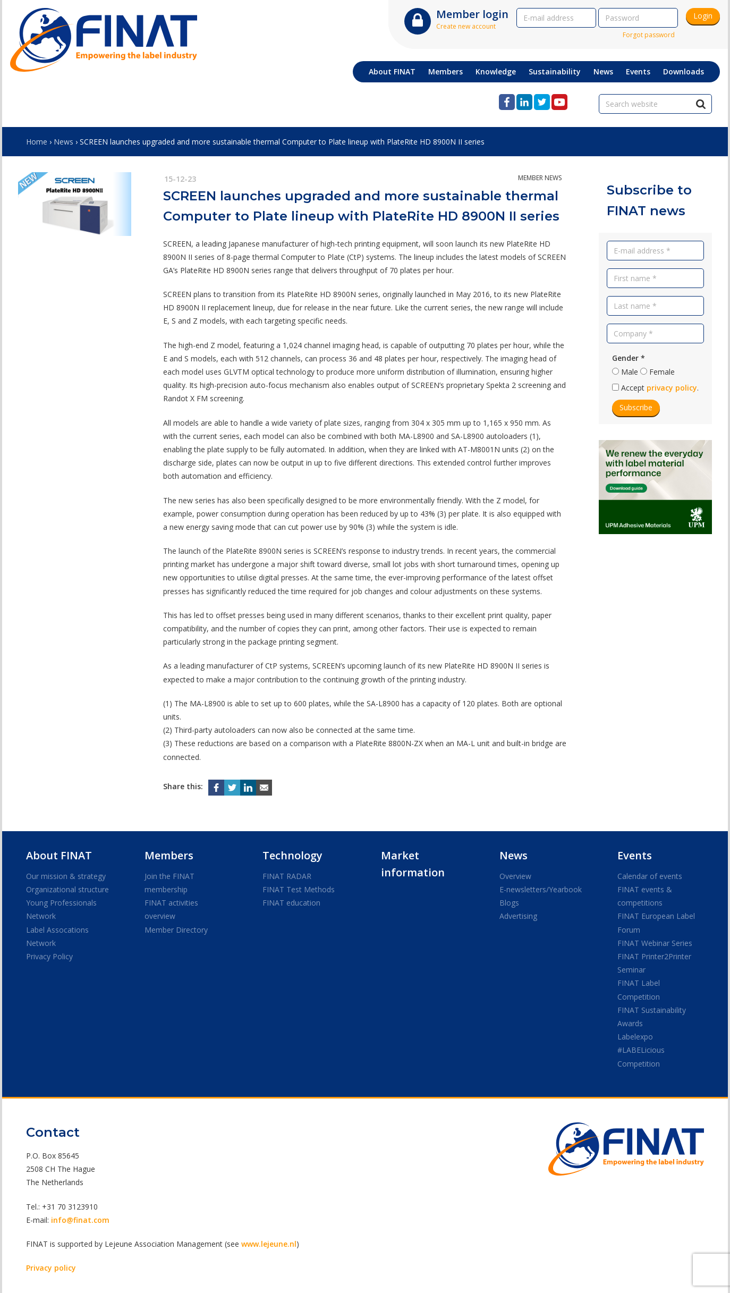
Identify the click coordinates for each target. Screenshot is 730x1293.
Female (662, 372)
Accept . (660, 388)
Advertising (518, 916)
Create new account (466, 26)
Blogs (509, 903)
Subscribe (635, 407)
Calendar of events (649, 876)
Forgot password (649, 34)
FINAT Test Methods (298, 889)
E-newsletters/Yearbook (540, 889)
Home (36, 142)
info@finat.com (80, 1220)
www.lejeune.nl (268, 1244)
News (63, 142)
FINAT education (291, 903)
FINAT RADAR (286, 876)
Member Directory (176, 930)
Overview (515, 876)
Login (702, 16)
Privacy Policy (49, 956)
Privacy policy (51, 1268)
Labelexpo (635, 1037)
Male (629, 372)
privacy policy (672, 388)
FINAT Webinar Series (654, 943)
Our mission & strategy (66, 876)
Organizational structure (67, 889)
